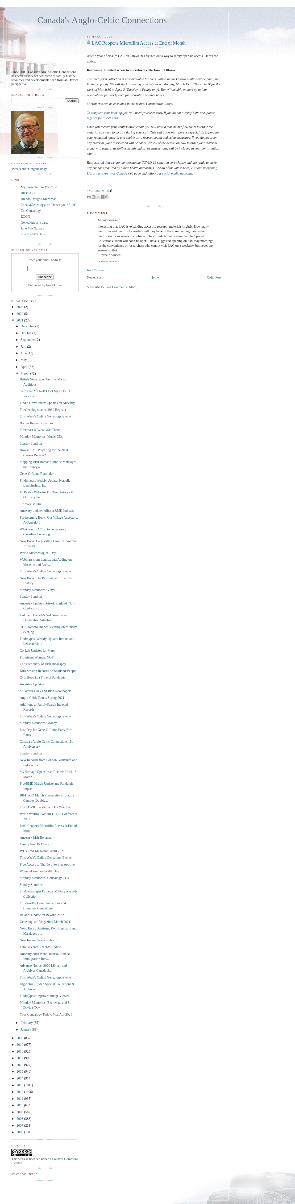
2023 (20, 307)
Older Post (214, 277)
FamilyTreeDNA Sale (34, 844)
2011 (20, 1098)
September (28, 340)
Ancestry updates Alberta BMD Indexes (47, 510)
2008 (20, 1119)
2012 (20, 1092)
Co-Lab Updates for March (38, 650)
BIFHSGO (28, 193)
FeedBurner (54, 285)
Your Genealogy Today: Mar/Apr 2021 (46, 1014)
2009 (20, 1112)
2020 (20, 1038)
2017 (20, 1058)
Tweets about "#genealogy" (29, 169)
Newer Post (94, 277)
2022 (20, 314)
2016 (20, 1065)
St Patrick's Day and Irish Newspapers (45, 691)
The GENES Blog (33, 234)
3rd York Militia (31, 504)
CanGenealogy (31, 210)
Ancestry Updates (32, 684)
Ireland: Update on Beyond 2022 (42, 915)
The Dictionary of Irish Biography (43, 664)
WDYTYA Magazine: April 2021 (42, 851)
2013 (20, 1085)
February (27, 1023)
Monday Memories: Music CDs (41, 436)
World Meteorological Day (38, 553)
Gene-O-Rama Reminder (37, 473)
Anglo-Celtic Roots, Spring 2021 (42, 698)
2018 (20, 1051)
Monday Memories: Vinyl (37, 590)
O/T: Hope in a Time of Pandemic (43, 677)
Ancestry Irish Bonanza (36, 837)
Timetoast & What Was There (40, 430)
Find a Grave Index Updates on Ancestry (47, 403)
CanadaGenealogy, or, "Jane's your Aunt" (48, 205)
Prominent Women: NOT (37, 657)
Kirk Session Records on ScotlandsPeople (48, 671)
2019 (20, 1044)
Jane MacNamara (32, 228)
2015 (20, 1071)
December (28, 326)
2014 (20, 1078)
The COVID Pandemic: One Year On (45, 807)
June (24, 353)
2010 (20, 1105)
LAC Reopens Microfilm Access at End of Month (138, 43)
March (25, 373)
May (24, 360)
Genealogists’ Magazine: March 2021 (45, 922)
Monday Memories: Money (38, 723)
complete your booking (106, 113)
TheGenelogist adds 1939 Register (43, 410)
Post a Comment (95, 270)
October (26, 333)
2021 (20, 320)
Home (155, 277)
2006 (20, 1132)
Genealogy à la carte (34, 222)
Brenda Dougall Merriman (39, 199)
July (24, 346)
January (26, 1029)
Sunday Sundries (31, 443)
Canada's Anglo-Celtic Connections (102, 20)
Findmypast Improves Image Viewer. (45, 996)
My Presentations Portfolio (39, 187)
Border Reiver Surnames (36, 423)
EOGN (25, 216)
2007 (20, 1125)
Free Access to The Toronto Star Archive (47, 864)
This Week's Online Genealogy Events (46, 416)
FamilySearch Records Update (40, 947)
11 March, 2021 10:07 (109, 261)
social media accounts (177, 173)
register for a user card (102, 118)
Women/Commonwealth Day (39, 871)
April (25, 367)
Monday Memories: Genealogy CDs (44, 878)
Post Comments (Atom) (121, 287)
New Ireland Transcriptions (38, 940)
